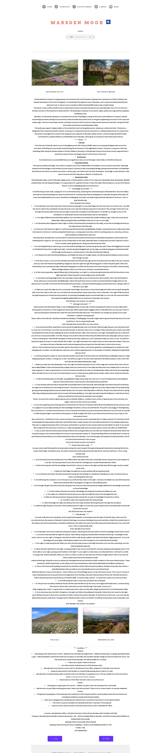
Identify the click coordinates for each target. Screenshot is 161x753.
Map (107, 739)
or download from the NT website (82, 677)
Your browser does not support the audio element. (80, 37)
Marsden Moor (80, 22)
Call (56, 739)
